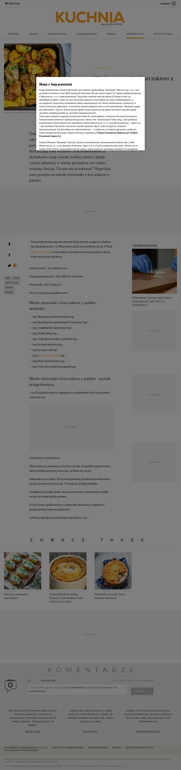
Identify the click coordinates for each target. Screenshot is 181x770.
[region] (90, 113)
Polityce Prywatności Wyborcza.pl (113, 133)
